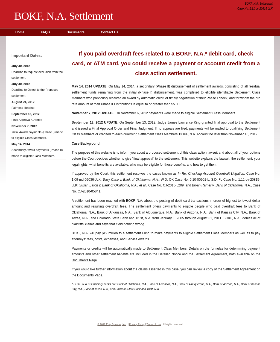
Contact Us (109, 32)
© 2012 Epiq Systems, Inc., (112, 324)
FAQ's (45, 32)
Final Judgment (141, 128)
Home (19, 32)
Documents (75, 32)
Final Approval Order (107, 128)
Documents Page (84, 260)
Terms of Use (154, 324)
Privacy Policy (136, 324)
